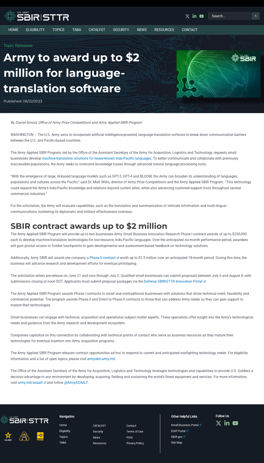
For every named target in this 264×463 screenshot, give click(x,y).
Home (63, 425)
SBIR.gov (179, 436)
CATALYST (100, 425)
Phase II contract (104, 258)
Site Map (177, 442)
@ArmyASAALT (76, 382)
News (97, 437)
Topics (63, 436)
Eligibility (65, 431)
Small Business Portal (187, 425)
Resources (100, 443)
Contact (132, 425)
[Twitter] (187, 16)
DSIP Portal (180, 431)
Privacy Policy (135, 443)
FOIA (129, 437)
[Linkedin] (194, 16)
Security (98, 431)
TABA (63, 442)
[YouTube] (201, 16)
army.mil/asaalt (32, 382)
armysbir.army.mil (101, 359)
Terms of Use (135, 431)
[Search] (256, 16)
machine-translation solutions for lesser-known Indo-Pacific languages (96, 158)
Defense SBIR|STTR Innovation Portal (175, 281)
